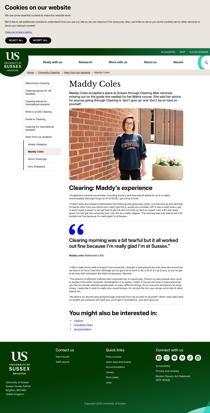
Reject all (16, 40)
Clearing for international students (39, 128)
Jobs (109, 382)
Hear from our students (38, 136)
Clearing (78, 320)
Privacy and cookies (167, 370)
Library (110, 372)
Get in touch (62, 356)
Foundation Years (83, 324)
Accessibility (168, 51)
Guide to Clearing (35, 119)
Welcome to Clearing (37, 83)
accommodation (82, 329)
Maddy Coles (36, 151)
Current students (198, 51)
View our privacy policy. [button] (18, 32)
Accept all (40, 40)
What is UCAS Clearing (38, 111)
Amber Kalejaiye (37, 144)
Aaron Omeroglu (37, 158)
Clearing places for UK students (38, 92)
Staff (182, 51)
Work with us (118, 62)
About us (150, 62)
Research (85, 62)
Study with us (52, 62)
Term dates (112, 377)
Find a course (113, 356)
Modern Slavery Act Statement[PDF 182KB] (173, 378)
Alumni (178, 62)
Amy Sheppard (36, 166)
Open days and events (118, 361)
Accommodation (115, 367)
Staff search (62, 361)
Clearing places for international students (37, 103)
